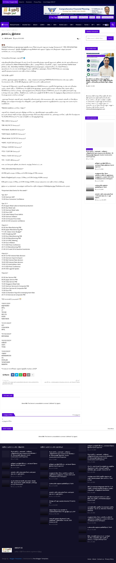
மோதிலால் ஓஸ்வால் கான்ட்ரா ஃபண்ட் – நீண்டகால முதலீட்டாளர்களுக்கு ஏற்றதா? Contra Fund (99, 498)
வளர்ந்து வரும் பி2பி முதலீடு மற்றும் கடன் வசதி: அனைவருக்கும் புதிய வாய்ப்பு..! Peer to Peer (100, 478)
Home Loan (63, 25)
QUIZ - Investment (63, 17)
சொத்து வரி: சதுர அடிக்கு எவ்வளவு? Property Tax (62, 502)
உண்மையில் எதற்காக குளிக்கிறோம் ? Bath (101, 186)
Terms (86, 25)
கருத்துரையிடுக (7, 421)
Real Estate (74, 17)
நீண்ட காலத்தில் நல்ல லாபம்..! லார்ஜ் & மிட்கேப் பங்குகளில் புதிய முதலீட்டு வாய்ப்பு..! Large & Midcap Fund (99, 537)
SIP (93, 25)
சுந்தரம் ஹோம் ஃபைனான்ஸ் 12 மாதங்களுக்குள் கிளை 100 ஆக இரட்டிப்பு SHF (62, 510)
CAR (71, 25)
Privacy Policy (37, 2)
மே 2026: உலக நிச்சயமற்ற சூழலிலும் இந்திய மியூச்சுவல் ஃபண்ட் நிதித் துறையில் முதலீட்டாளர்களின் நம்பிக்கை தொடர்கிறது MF (99, 81)
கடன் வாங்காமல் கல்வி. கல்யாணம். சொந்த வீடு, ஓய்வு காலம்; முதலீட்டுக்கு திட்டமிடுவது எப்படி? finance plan (24, 482)
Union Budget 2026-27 (49, 2)
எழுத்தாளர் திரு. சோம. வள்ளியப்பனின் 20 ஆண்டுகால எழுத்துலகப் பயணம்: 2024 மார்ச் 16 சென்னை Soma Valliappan (104, 176)
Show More (111, 428)
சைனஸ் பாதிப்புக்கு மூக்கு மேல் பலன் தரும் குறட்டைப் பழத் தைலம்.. (104, 195)
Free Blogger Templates (40, 559)
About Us (21, 2)
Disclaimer (29, 2)
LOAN (98, 17)
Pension (78, 25)
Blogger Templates (16, 559)
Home (6, 25)
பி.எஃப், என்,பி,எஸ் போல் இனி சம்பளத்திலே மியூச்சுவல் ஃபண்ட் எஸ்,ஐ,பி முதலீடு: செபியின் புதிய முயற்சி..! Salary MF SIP (101, 468)
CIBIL (48, 25)
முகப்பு (4, 30)
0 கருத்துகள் (76, 415)
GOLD (35, 25)
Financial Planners (107, 17)
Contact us (100, 559)
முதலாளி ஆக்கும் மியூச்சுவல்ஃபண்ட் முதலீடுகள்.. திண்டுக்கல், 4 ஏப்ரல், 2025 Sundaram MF (60, 520)
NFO (98, 25)
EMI (55, 25)
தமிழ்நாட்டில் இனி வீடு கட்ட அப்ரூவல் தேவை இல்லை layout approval (104, 165)
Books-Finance (83, 17)
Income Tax (26, 25)
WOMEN (92, 17)
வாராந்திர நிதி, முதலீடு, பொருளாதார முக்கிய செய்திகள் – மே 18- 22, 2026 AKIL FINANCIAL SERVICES (101, 508)
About (94, 559)
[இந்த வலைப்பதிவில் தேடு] (96, 38)
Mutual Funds (14, 25)
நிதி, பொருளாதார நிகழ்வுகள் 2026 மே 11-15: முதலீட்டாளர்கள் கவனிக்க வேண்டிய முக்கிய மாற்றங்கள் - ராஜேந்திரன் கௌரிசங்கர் (100, 488)
